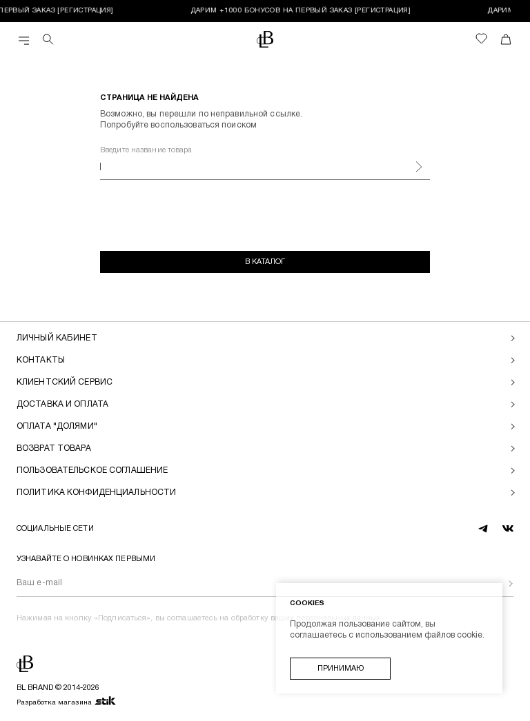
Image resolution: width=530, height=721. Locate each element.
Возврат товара (54, 448)
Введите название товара (146, 150)
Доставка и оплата (62, 404)
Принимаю (340, 668)
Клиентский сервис (64, 382)
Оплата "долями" (57, 426)
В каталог (265, 261)
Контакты (41, 360)
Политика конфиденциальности (96, 492)
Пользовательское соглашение (92, 470)
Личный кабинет (57, 338)
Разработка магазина (67, 702)
